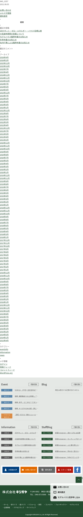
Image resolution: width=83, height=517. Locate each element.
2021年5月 (4, 134)
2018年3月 (4, 234)
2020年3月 (4, 166)
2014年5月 (4, 335)
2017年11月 (5, 243)
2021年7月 (4, 131)
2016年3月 (4, 296)
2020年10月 (5, 149)
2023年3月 (4, 105)
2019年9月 (4, 181)
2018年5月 (4, 228)
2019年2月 (4, 202)
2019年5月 (4, 193)
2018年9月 (4, 217)
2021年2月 (4, 140)
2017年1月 (4, 270)
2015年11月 (5, 308)
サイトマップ (31, 507)
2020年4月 (4, 164)
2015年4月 (4, 326)
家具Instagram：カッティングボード (68, 439)
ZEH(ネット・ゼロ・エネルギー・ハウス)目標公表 (21, 31)
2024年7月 (4, 84)
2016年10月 (5, 279)
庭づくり (23, 504)
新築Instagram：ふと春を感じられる (68, 445)
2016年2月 (4, 299)
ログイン (3, 364)
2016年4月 (4, 293)
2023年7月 (4, 96)
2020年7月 (4, 158)
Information (5, 352)
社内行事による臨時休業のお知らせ (15, 43)
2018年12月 (5, 208)
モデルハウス (74, 504)
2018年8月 (4, 220)
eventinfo (4, 349)
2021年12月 (5, 128)
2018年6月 (4, 225)
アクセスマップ (19, 507)
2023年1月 (4, 108)
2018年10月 (5, 214)
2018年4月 (4, 231)
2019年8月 (4, 184)
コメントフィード (7, 370)
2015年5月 (4, 323)
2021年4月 (4, 137)
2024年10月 (5, 81)
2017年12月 (5, 240)
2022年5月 (4, 122)
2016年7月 (4, 287)
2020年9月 (4, 152)
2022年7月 (4, 116)
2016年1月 (4, 302)
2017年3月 (4, 264)
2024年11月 (5, 78)
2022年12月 (5, 110)
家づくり (6, 390)
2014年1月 (4, 338)
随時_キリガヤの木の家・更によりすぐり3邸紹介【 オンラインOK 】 (27, 408)
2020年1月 (4, 172)
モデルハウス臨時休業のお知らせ (14, 37)
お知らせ (6, 433)
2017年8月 (4, 252)
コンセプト (49, 504)
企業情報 (7, 507)
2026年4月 (4, 57)
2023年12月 (5, 93)
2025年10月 (5, 66)
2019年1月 (4, 205)
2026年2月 (4, 60)
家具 (39, 504)
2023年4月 (4, 102)
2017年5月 (4, 258)
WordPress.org (6, 373)
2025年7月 (4, 69)
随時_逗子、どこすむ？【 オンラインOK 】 (27, 402)
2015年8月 (4, 314)
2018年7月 (4, 223)
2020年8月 (4, 155)
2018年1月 (4, 237)
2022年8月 (4, 113)
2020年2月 (4, 169)
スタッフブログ (47, 433)
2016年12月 (5, 273)
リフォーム (32, 504)
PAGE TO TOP (82, 478)
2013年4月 (4, 341)
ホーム (6, 504)
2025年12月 (5, 63)
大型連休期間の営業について (12, 34)
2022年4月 (4, 125)
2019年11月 (5, 178)
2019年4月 (4, 196)
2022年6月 (4, 119)
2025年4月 (4, 72)
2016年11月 (5, 276)
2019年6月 (4, 190)
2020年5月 (4, 161)
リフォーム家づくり (7, 416)
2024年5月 (4, 87)
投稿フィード (5, 367)
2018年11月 (5, 211)
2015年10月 (5, 311)
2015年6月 (4, 320)
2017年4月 (4, 261)
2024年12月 (5, 75)
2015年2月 (4, 332)
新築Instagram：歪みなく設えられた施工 (68, 451)
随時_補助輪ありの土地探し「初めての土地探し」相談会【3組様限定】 (27, 396)
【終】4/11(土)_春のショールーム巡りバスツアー (27, 414)
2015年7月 (4, 317)
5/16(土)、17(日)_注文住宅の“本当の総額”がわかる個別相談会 (27, 390)
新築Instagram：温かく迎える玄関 (67, 433)
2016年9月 (4, 282)
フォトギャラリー (61, 504)
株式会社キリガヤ (14, 492)
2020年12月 (5, 143)
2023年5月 (4, 99)
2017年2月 (4, 267)
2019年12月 (5, 175)
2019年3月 (4, 199)
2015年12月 (5, 305)
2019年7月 (4, 187)
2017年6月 (4, 255)
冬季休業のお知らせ (8, 40)
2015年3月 (4, 329)
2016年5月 (4, 290)
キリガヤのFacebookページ (77, 470)
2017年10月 (5, 246)
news (2, 355)
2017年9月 (4, 249)
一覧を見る (33, 384)
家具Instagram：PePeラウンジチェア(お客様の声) (68, 457)
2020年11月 (5, 146)
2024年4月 (4, 90)
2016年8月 (4, 284)
